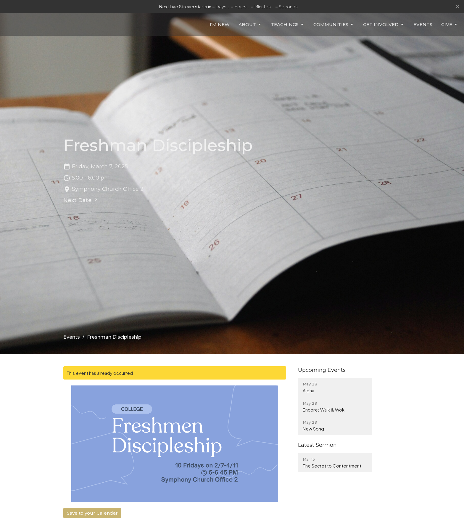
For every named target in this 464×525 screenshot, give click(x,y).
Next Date (81, 200)
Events (422, 29)
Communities (333, 29)
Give (449, 29)
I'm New (220, 29)
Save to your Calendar (92, 513)
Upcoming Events (322, 370)
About (250, 29)
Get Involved (384, 29)
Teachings (287, 29)
